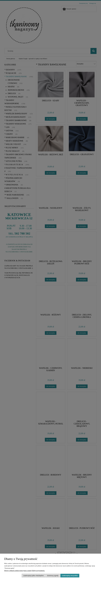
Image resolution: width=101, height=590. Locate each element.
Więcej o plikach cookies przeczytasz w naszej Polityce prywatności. (24, 570)
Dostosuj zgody (52, 576)
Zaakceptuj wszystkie (70, 576)
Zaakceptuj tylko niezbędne (33, 576)
